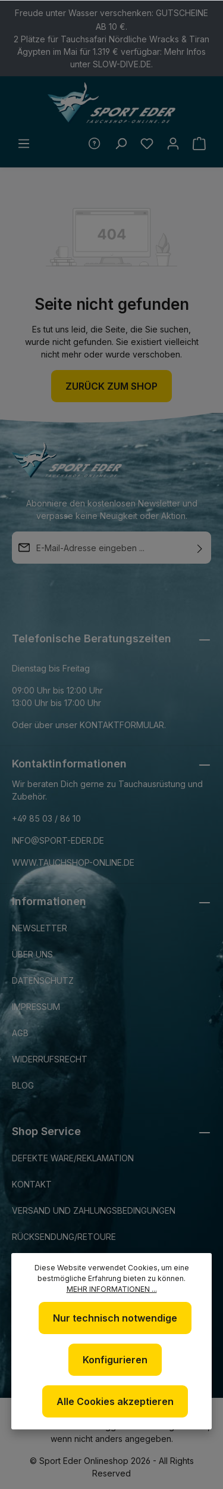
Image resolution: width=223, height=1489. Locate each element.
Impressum (36, 1007)
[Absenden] (200, 547)
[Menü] (24, 144)
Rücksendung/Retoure (64, 1237)
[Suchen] (121, 144)
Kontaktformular (122, 725)
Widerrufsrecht (49, 1059)
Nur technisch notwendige (115, 1318)
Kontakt (32, 1184)
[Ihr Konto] (173, 144)
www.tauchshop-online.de (73, 862)
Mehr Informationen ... (112, 1289)
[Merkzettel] (147, 144)
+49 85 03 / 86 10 (46, 818)
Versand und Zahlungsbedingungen (93, 1210)
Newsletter (39, 928)
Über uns (32, 954)
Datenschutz (43, 980)
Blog (23, 1085)
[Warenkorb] (199, 144)
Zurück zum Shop (111, 386)
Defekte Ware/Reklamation (73, 1158)
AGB (20, 1033)
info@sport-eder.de (58, 840)
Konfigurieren (115, 1360)
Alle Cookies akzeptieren (115, 1401)
